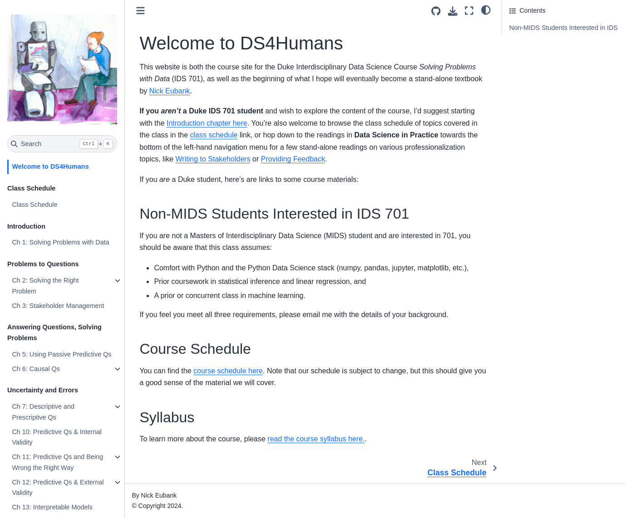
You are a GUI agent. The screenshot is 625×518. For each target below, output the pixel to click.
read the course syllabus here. (315, 439)
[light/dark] (485, 9)
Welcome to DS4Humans (50, 166)
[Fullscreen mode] (469, 11)
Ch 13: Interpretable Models (52, 507)
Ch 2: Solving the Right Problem (45, 286)
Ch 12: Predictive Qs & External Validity (57, 488)
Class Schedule (34, 204)
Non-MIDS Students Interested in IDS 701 (563, 33)
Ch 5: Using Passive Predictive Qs (61, 354)
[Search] (62, 143)
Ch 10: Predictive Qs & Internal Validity (57, 437)
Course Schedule (534, 51)
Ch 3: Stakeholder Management (58, 305)
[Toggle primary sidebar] (140, 11)
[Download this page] (452, 11)
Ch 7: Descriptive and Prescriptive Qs (43, 412)
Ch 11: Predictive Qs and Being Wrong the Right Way (57, 462)
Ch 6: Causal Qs (36, 368)
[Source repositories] (436, 11)
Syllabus (521, 63)
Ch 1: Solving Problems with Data (60, 242)
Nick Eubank (169, 91)
